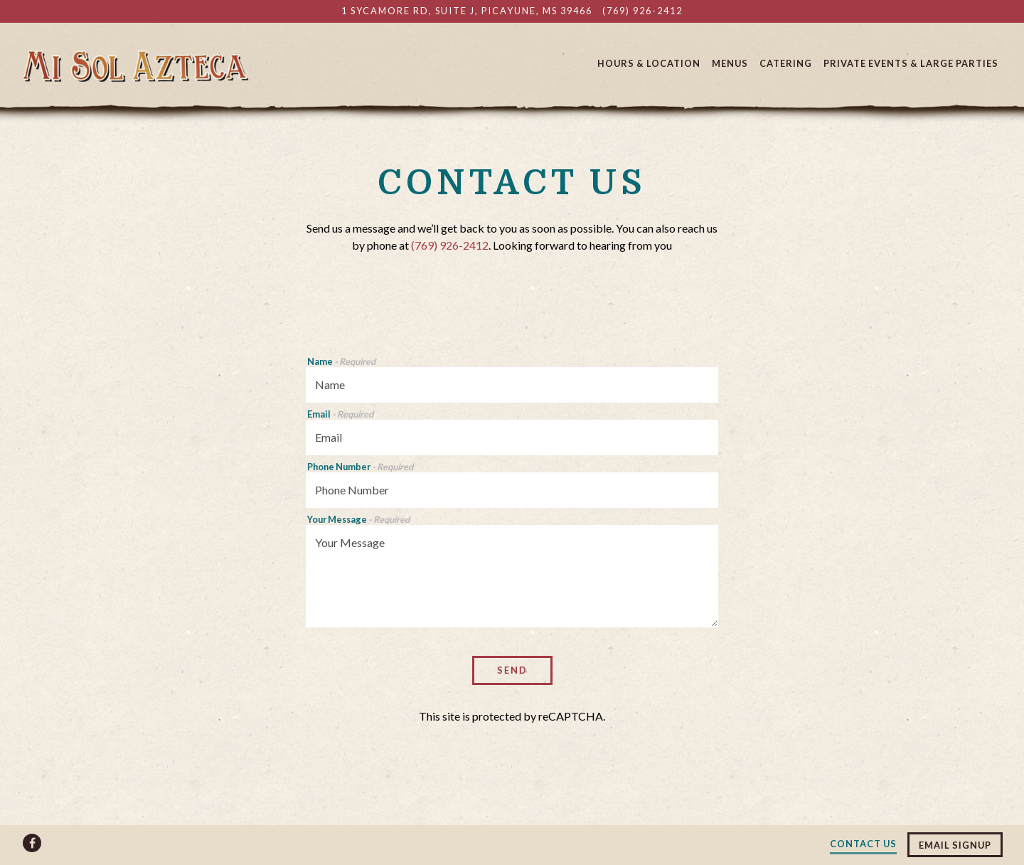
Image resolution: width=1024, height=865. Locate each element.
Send (512, 670)
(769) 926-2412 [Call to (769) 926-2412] (642, 10)
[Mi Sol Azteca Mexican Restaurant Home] (135, 65)
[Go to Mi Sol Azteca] (466, 11)
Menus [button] (730, 63)
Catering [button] (785, 63)
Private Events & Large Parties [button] (910, 63)
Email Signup (955, 845)
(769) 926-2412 (450, 245)
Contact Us (863, 843)
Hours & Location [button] (648, 63)
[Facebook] (32, 843)
